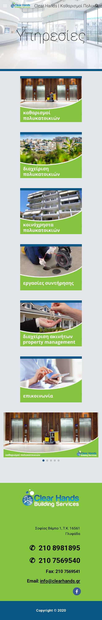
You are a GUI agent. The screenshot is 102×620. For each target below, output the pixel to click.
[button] (5, 5)
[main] (51, 35)
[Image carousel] (51, 437)
